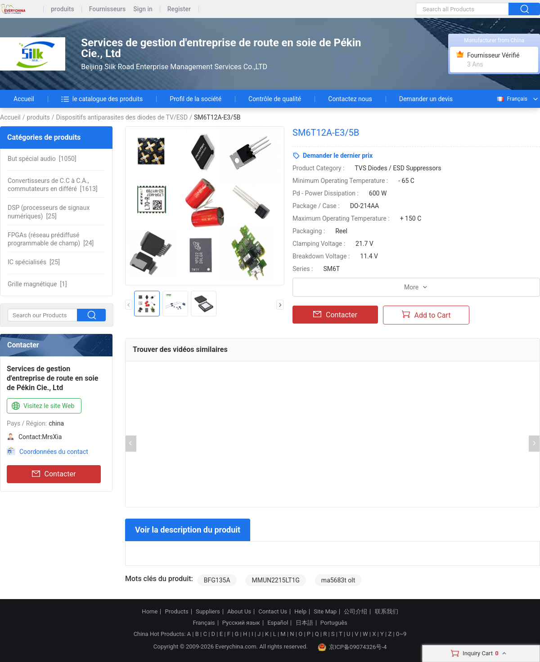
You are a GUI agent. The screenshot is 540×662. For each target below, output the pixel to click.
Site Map (325, 611)
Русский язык (241, 623)
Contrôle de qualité (274, 98)
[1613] (53, 184)
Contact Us (272, 611)
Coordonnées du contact (53, 451)
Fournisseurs (107, 9)
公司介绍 (355, 611)
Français (511, 99)
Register (179, 9)
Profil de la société (195, 98)
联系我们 (386, 611)
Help (300, 611)
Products (177, 611)
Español (277, 623)
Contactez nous (350, 98)
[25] (49, 211)
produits (62, 9)
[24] (51, 239)
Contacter (54, 474)
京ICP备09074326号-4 (352, 647)
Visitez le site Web (42, 406)
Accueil (24, 98)
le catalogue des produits (102, 98)
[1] (37, 284)
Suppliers (208, 611)
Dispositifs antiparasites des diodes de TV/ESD (122, 117)
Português (333, 623)
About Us (239, 611)
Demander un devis (426, 98)
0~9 (401, 634)
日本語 (304, 623)
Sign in (143, 9)
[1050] (42, 158)
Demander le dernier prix (338, 155)
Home (150, 611)
